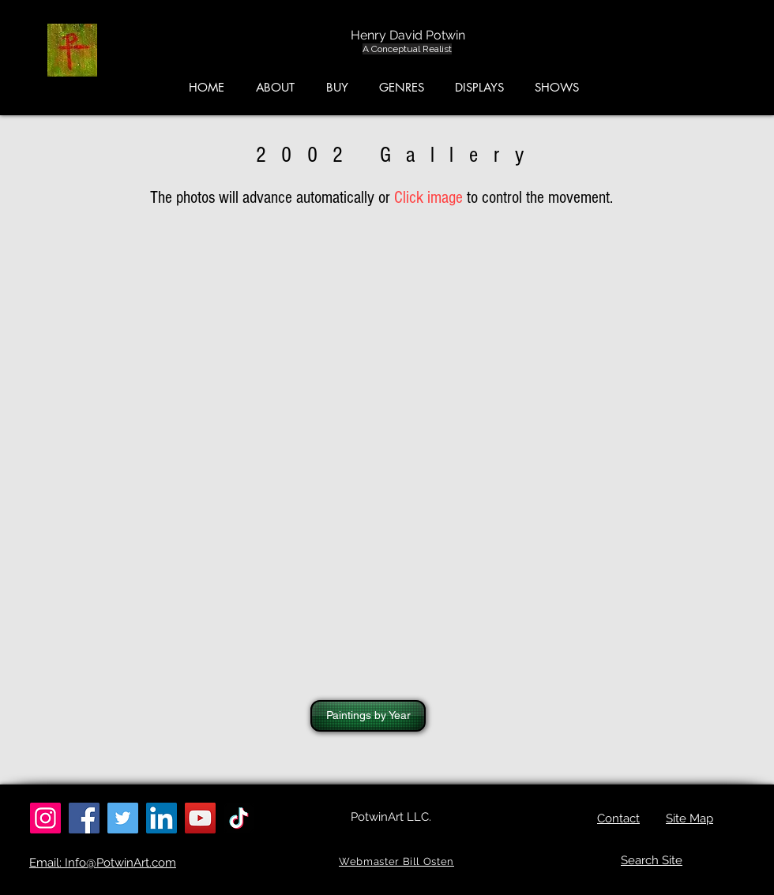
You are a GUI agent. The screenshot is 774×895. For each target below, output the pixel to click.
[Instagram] (45, 818)
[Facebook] (84, 818)
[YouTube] (200, 818)
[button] (699, 54)
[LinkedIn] (161, 818)
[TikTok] (239, 818)
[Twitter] (122, 818)
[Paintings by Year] (368, 716)
